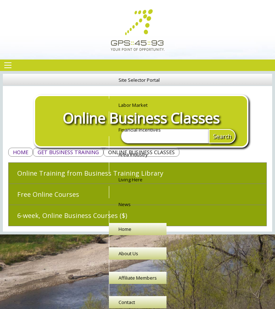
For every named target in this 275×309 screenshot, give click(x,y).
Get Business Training (68, 152)
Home (20, 152)
